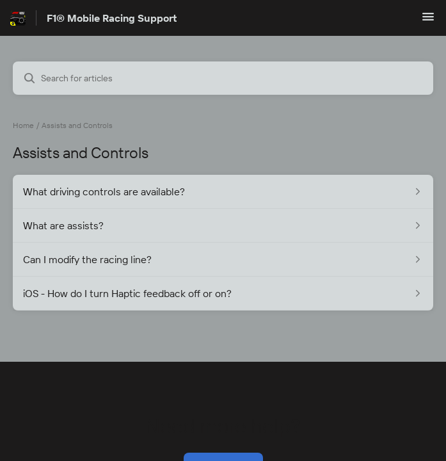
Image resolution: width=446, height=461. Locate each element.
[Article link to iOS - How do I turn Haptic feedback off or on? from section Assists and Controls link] (223, 293)
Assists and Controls (77, 125)
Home (23, 125)
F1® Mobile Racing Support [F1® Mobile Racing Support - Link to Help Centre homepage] (112, 18)
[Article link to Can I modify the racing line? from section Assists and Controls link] (223, 259)
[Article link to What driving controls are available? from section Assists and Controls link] (223, 191)
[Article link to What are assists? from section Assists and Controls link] (223, 225)
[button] (428, 20)
